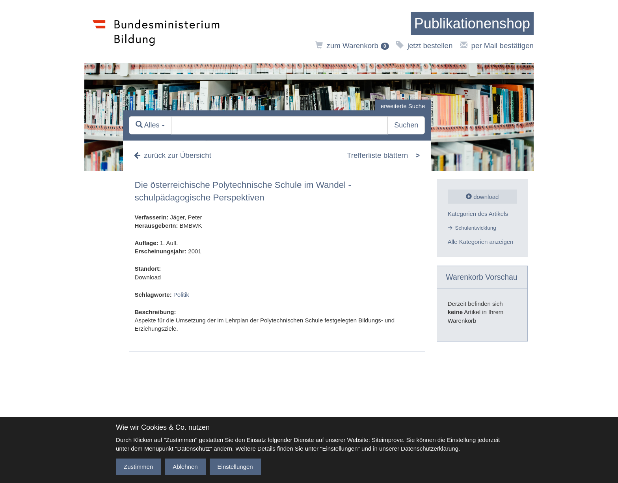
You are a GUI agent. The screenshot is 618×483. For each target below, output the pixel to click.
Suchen (406, 125)
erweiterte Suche (403, 106)
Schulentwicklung (475, 228)
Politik (181, 294)
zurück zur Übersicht (172, 155)
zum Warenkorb (352, 45)
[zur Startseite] (472, 23)
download (482, 196)
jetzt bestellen (424, 45)
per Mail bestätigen (497, 45)
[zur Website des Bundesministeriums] (156, 31)
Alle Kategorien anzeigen (481, 242)
